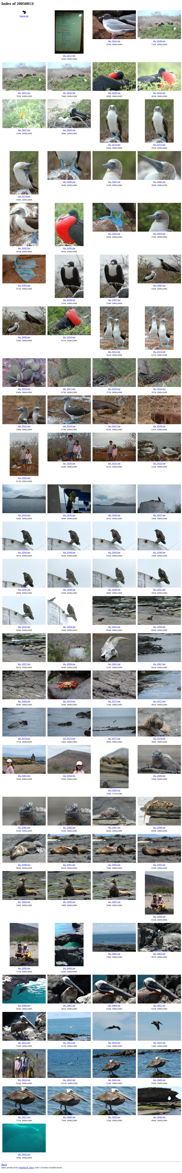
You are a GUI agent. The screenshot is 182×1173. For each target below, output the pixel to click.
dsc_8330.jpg (69, 463)
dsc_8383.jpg (114, 790)
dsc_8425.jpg (114, 1080)
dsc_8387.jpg (114, 827)
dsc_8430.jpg (159, 1117)
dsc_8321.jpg (159, 389)
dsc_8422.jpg (24, 1080)
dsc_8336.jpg (114, 515)
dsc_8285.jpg (24, 248)
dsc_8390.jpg (24, 864)
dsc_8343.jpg (24, 552)
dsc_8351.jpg (159, 589)
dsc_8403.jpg (159, 953)
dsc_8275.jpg (159, 144)
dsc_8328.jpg (159, 426)
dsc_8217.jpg (69, 55)
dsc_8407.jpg (69, 1005)
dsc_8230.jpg (159, 41)
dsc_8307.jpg (114, 300)
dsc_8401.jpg (114, 953)
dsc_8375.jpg (69, 738)
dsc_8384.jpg (159, 775)
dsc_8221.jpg (114, 41)
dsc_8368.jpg (24, 701)
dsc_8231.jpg (24, 93)
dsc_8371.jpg (114, 701)
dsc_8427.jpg (24, 1117)
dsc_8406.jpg (24, 1005)
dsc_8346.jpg (159, 552)
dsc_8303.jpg (159, 233)
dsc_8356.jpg (159, 626)
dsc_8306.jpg (69, 300)
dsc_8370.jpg (69, 701)
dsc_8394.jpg (24, 902)
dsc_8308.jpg (159, 285)
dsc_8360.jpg (69, 664)
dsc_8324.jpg (69, 426)
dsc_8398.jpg (159, 916)
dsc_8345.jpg (114, 552)
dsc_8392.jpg (114, 864)
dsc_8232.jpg (69, 93)
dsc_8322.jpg (24, 426)
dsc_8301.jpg (114, 233)
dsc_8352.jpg (24, 626)
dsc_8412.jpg (24, 1042)
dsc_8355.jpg (114, 626)
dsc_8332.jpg (159, 463)
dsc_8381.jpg (24, 775)
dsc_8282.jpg (159, 182)
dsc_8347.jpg (24, 589)
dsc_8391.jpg (69, 864)
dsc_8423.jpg (69, 1080)
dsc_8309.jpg (24, 337)
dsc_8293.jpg (69, 248)
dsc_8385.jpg (24, 827)
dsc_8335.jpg (69, 515)
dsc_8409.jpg (114, 1005)
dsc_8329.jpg (24, 478)
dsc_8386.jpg (69, 827)
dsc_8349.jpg (114, 589)
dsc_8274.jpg (114, 144)
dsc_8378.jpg (159, 738)
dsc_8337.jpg (159, 515)
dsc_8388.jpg (159, 827)
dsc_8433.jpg (24, 1154)
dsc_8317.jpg (69, 389)
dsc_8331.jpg (114, 463)
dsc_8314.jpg (24, 389)
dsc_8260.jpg (69, 130)
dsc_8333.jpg (24, 515)
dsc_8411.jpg (159, 1005)
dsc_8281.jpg (114, 182)
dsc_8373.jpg (159, 701)
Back (4, 1164)
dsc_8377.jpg (114, 738)
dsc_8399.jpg (24, 968)
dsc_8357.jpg (24, 664)
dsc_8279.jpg (24, 196)
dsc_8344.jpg (69, 552)
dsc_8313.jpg (159, 351)
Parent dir (24, 16)
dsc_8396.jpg (69, 902)
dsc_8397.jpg (114, 902)
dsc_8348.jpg (69, 589)
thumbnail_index (26, 1167)
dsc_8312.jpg (114, 351)
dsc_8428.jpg (69, 1117)
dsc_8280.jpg (69, 182)
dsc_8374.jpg (24, 738)
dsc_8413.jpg (69, 1042)
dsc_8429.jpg (114, 1117)
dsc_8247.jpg (24, 130)
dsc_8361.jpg (114, 664)
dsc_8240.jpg (114, 93)
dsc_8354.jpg (69, 626)
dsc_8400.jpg (69, 968)
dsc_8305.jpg (24, 285)
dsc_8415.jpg (159, 1042)
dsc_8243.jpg (159, 93)
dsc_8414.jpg (114, 1042)
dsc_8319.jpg (114, 389)
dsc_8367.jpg (159, 664)
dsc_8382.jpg (69, 775)
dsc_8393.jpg (159, 864)
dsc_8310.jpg (69, 337)
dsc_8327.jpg (114, 426)
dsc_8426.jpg (159, 1080)
